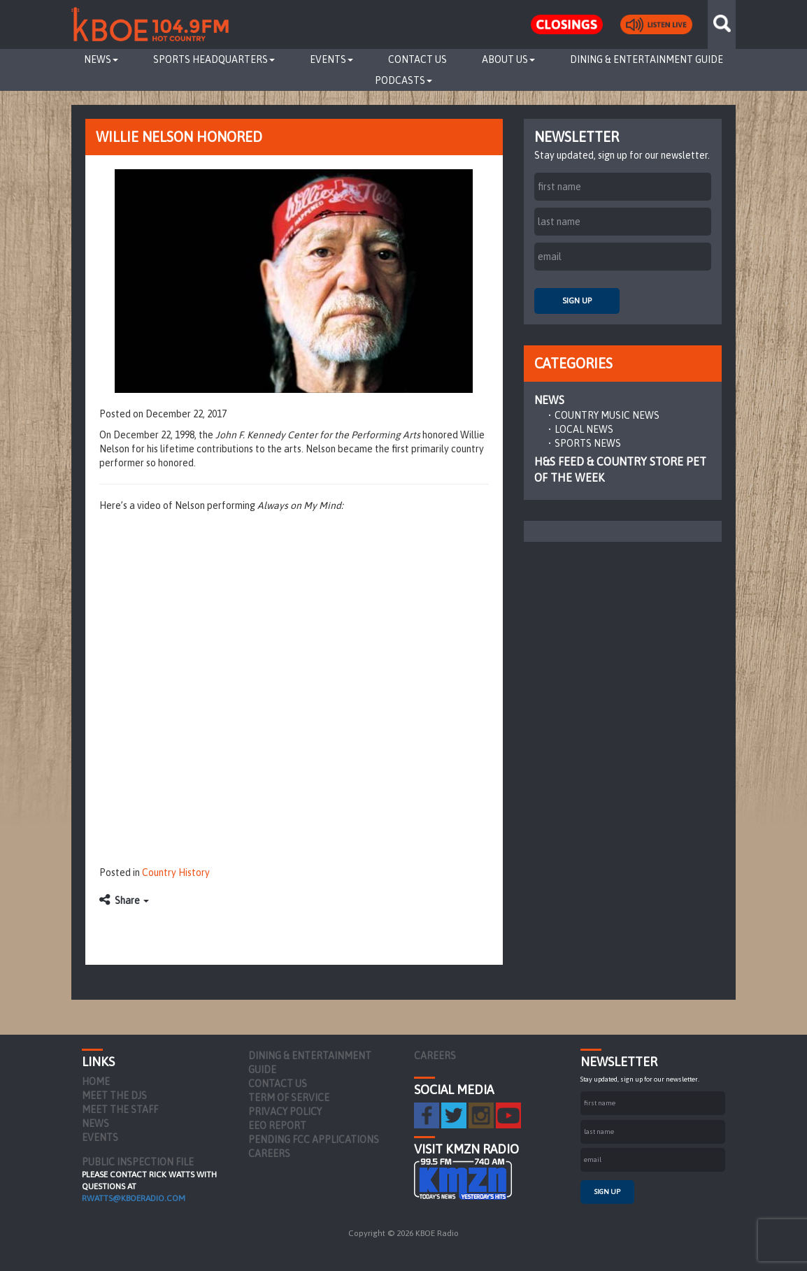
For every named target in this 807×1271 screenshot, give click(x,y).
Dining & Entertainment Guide (646, 59)
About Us (508, 59)
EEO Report (277, 1125)
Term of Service (288, 1097)
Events (331, 59)
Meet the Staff (120, 1109)
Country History (176, 872)
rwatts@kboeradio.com (133, 1198)
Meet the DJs (114, 1095)
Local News (584, 429)
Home (96, 1081)
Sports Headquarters (214, 59)
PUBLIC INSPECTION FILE (138, 1162)
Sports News (588, 443)
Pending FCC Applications (313, 1139)
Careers (269, 1153)
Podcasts (403, 80)
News (101, 59)
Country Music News (607, 415)
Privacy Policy (285, 1111)
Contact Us (417, 59)
